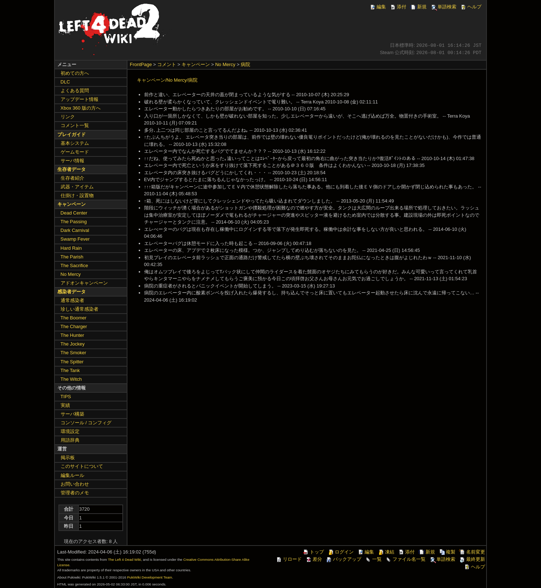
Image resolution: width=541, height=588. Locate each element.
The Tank (70, 370)
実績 (65, 405)
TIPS (66, 396)
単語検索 (443, 6)
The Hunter (72, 335)
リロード (289, 559)
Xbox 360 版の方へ (81, 108)
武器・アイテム (77, 186)
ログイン (341, 552)
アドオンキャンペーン (84, 283)
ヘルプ (470, 6)
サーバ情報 (72, 160)
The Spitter (72, 361)
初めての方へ (75, 73)
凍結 (386, 552)
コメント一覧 (75, 125)
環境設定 (70, 431)
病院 (245, 64)
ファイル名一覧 (405, 559)
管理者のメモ (75, 492)
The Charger (74, 326)
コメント (166, 64)
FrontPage (141, 64)
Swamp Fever (75, 239)
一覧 (373, 559)
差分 (313, 559)
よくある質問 (75, 90)
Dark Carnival (75, 230)
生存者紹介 (72, 178)
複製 (447, 552)
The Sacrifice (74, 265)
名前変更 (472, 552)
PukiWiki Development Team (149, 577)
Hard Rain (71, 248)
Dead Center (74, 213)
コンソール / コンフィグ (86, 422)
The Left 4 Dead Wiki (124, 560)
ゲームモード (75, 152)
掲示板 (68, 457)
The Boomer (74, 317)
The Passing (74, 221)
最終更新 (472, 559)
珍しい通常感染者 (79, 309)
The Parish (72, 257)
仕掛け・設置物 (77, 195)
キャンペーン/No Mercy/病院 (167, 80)
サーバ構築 (72, 414)
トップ (313, 552)
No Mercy (225, 64)
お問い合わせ (75, 484)
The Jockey (73, 344)
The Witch (71, 379)
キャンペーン (196, 64)
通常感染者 (72, 300)
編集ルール (72, 475)
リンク (68, 116)
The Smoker (73, 352)
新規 (418, 6)
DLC (65, 82)
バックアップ (343, 559)
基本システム (75, 143)
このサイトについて (82, 466)
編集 (377, 6)
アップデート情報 (79, 99)
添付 (398, 6)
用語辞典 (70, 440)
